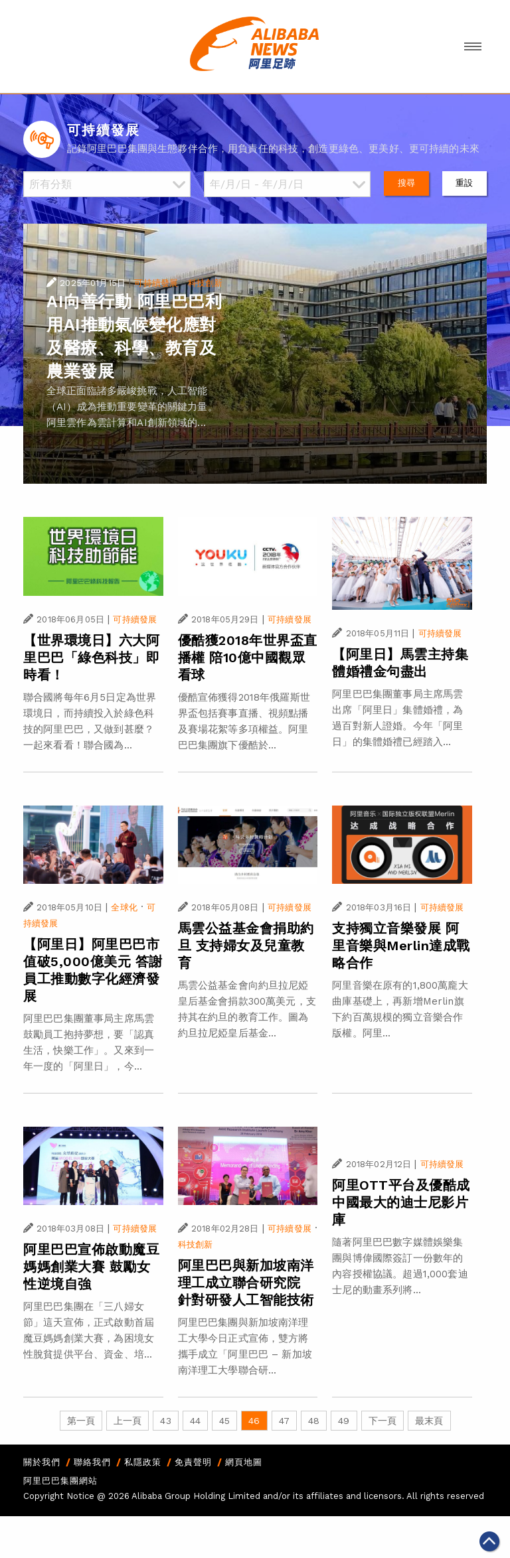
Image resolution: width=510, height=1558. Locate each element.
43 (165, 1420)
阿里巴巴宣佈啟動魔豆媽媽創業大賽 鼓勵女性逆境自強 (91, 1266)
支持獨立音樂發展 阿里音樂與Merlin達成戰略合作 (401, 945)
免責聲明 (193, 1462)
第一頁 (81, 1420)
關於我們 (41, 1462)
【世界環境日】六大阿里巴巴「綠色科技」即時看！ (91, 657)
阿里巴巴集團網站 (60, 1481)
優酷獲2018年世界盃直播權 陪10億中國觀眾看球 (247, 657)
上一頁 (127, 1420)
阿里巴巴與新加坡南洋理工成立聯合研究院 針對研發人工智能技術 (246, 1282)
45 (224, 1420)
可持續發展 (156, 283)
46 (254, 1420)
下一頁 (382, 1420)
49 (343, 1420)
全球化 (124, 907)
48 (313, 1420)
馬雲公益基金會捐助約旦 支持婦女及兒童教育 (246, 945)
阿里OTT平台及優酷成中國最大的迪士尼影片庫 (401, 1202)
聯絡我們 (92, 1462)
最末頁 (429, 1420)
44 (195, 1420)
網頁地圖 (243, 1462)
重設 (464, 183)
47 (284, 1420)
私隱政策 (142, 1462)
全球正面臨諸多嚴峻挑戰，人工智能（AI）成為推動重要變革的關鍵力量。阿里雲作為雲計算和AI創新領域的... (132, 407)
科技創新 (205, 283)
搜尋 (406, 183)
